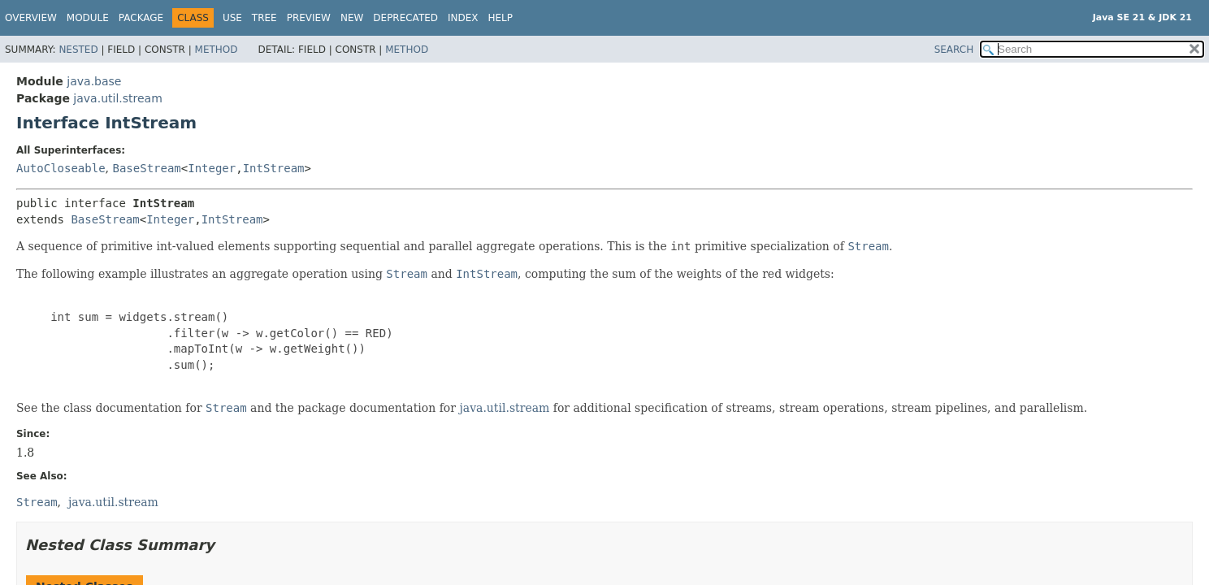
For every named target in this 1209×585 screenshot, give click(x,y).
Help (501, 18)
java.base (94, 81)
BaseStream (146, 168)
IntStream (274, 168)
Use (232, 18)
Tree (264, 18)
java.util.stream (117, 98)
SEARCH (954, 49)
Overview (31, 18)
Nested (78, 49)
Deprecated (405, 18)
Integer (212, 168)
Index (463, 18)
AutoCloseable (61, 168)
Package (141, 18)
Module (88, 18)
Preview (309, 18)
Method (216, 49)
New (351, 18)
